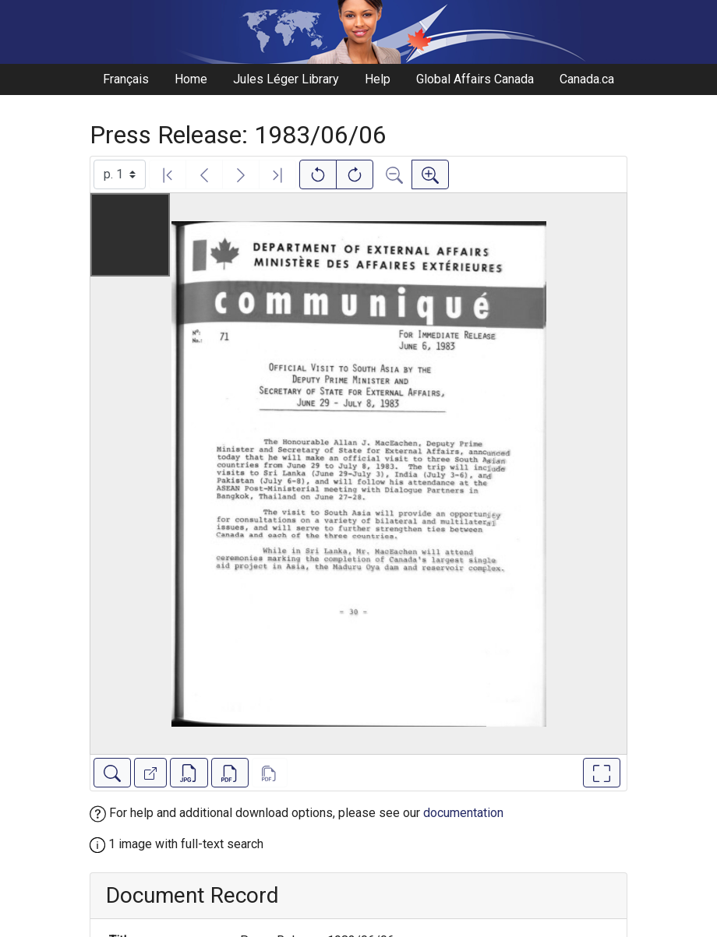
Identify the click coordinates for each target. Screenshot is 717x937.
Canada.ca (587, 79)
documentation (463, 812)
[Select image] (120, 174)
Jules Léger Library (286, 79)
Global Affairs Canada (475, 79)
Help (377, 79)
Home (191, 79)
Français (126, 79)
